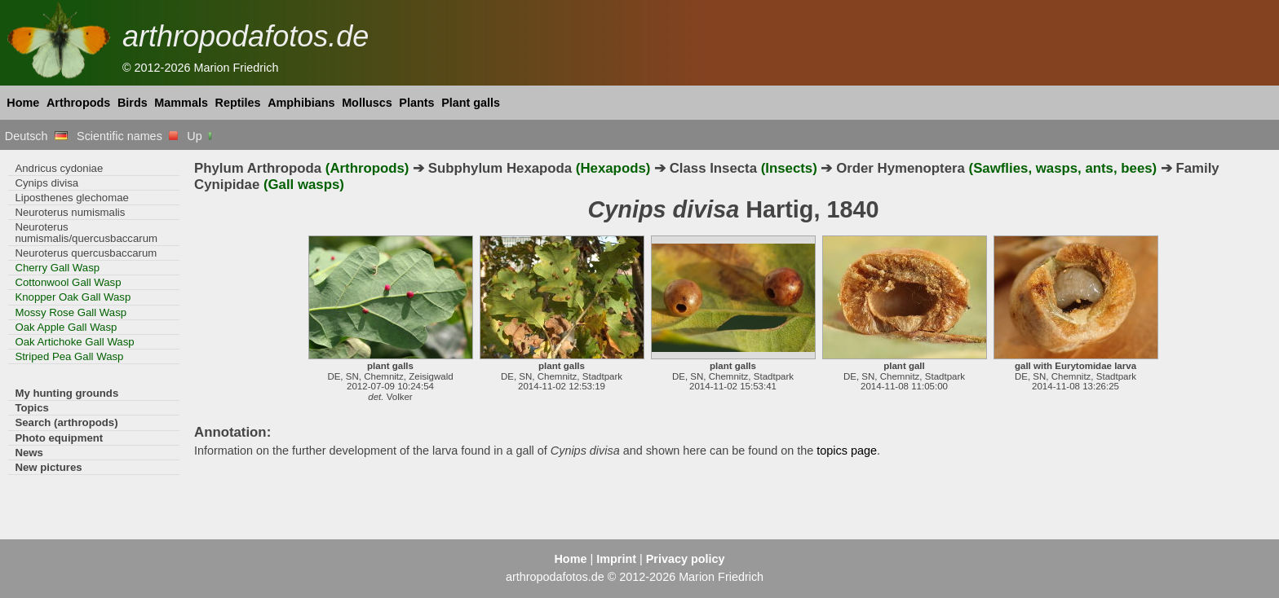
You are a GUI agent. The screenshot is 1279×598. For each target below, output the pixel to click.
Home (23, 102)
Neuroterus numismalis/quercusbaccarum (86, 232)
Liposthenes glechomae (71, 197)
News (29, 452)
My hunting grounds (66, 393)
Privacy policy (685, 558)
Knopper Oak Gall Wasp (73, 297)
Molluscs (367, 102)
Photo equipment (59, 438)
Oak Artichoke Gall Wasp (74, 342)
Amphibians (301, 102)
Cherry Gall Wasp (57, 268)
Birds (132, 102)
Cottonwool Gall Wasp (68, 282)
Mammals (181, 102)
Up (200, 136)
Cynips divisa (46, 183)
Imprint (616, 558)
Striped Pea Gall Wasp (69, 356)
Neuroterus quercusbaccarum (86, 253)
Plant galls (470, 102)
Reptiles (238, 102)
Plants (416, 102)
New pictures (48, 467)
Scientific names (127, 136)
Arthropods (78, 102)
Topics (32, 408)
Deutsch (36, 136)
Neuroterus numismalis (70, 212)
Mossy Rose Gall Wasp (70, 312)
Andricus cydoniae (59, 168)
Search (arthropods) (66, 422)
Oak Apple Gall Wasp (66, 327)
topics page (847, 450)
